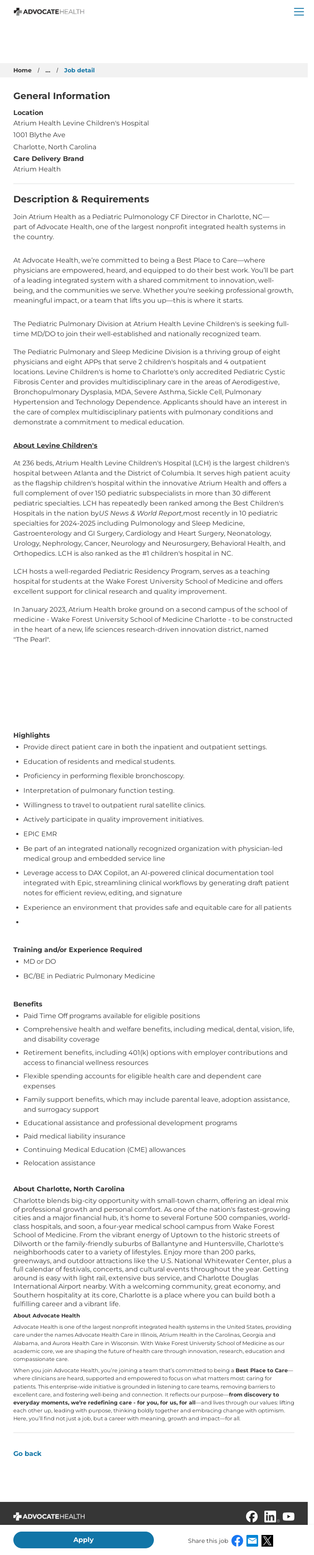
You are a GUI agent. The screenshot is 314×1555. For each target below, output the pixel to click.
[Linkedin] (270, 1516)
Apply (83, 1540)
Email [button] (252, 1540)
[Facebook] (252, 1516)
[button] (299, 11)
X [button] (267, 1540)
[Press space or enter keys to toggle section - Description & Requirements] (153, 199)
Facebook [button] (237, 1540)
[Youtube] (288, 1516)
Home (22, 70)
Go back (27, 1454)
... (47, 70)
